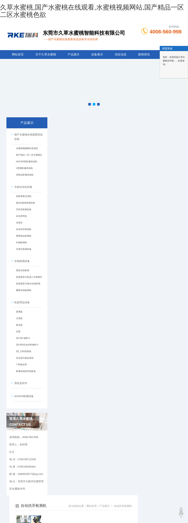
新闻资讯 (144, 54)
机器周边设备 (20, 293)
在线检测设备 (20, 255)
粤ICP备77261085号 (125, 501)
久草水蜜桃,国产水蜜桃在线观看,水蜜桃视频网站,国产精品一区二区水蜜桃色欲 (92, 10)
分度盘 (18, 310)
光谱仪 (18, 219)
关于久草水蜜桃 (45, 54)
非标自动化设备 (22, 183)
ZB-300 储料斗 (22, 329)
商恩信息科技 (100, 512)
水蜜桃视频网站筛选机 (26, 147)
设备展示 (97, 54)
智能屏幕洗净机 (22, 192)
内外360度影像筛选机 (25, 160)
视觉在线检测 (21, 264)
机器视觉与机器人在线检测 (28, 271)
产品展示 (73, 54)
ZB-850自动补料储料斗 (26, 336)
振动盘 (18, 316)
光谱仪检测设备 (22, 245)
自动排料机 (20, 212)
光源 (17, 323)
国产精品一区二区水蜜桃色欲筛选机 (29, 154)
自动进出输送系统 (23, 349)
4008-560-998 (166, 32)
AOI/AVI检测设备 (22, 382)
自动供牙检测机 (22, 226)
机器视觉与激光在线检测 (27, 277)
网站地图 (5, 520)
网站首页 (18, 54)
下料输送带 (20, 356)
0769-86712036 (71, 495)
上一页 (107, 181)
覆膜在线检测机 (22, 284)
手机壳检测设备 (22, 206)
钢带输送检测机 (22, 232)
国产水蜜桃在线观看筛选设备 (27, 135)
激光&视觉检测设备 (24, 199)
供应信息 (120, 54)
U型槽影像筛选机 (23, 167)
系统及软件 (19, 372)
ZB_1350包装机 (22, 343)
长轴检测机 (20, 239)
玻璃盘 (18, 303)
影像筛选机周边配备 (25, 362)
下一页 (128, 181)
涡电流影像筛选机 (23, 174)
